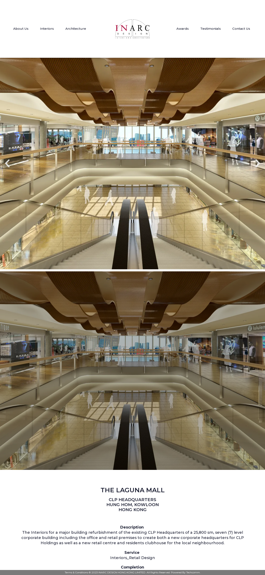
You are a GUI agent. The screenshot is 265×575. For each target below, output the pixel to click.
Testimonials (210, 29)
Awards (182, 29)
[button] (7, 163)
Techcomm (193, 572)
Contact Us (241, 29)
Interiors (47, 29)
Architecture (75, 29)
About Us (20, 29)
